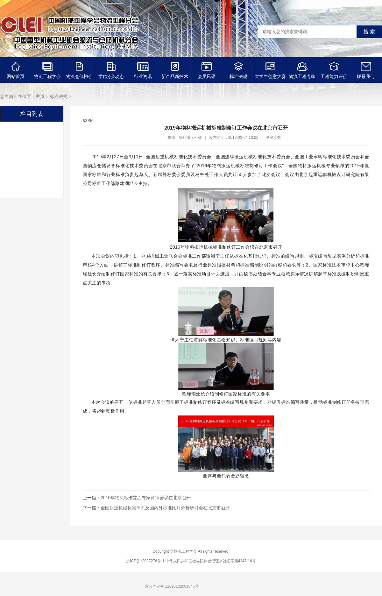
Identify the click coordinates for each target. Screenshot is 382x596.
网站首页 (16, 70)
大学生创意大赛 (270, 70)
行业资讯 (143, 70)
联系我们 (366, 70)
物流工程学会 (47, 70)
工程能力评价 (334, 70)
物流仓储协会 (79, 70)
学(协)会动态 (111, 70)
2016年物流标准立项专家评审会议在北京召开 (146, 497)
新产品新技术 (174, 70)
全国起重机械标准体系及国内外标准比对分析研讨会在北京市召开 (165, 507)
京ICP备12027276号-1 (145, 561)
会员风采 (207, 70)
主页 (40, 96)
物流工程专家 (302, 70)
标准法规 (238, 70)
